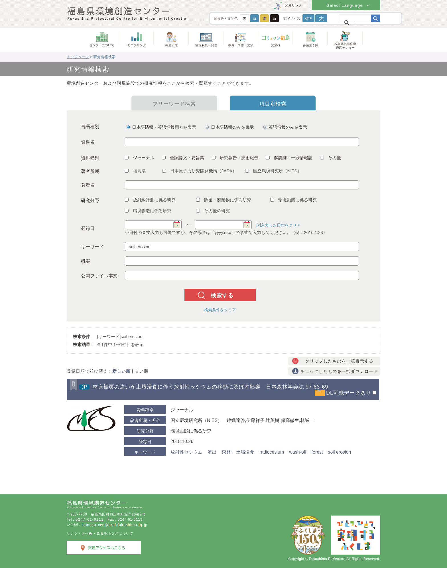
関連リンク (293, 5)
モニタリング (136, 45)
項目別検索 (273, 104)
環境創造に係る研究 (148, 210)
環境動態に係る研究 (293, 199)
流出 (212, 452)
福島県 (135, 170)
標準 (308, 19)
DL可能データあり (348, 393)
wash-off (297, 452)
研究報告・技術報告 (235, 157)
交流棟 (276, 45)
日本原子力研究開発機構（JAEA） (199, 170)
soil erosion (339, 452)
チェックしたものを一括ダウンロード (339, 371)
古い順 (142, 371)
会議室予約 (310, 45)
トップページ (78, 57)
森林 (226, 452)
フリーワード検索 (174, 104)
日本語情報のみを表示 (232, 127)
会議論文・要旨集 (183, 157)
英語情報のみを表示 (288, 127)
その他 (330, 157)
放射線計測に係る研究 (150, 199)
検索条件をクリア (220, 310)
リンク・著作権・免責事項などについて (100, 533)
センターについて (101, 45)
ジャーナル (139, 157)
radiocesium (271, 452)
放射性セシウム (186, 452)
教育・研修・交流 (240, 45)
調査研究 (171, 45)
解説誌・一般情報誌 (289, 157)
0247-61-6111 (90, 519)
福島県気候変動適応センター (345, 45)
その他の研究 (213, 210)
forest (317, 452)
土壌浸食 (245, 452)
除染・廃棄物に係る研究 (223, 199)
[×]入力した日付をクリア (279, 225)
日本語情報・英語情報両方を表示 (164, 127)
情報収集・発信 (206, 45)
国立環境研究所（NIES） (273, 170)
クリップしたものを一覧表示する (339, 361)
